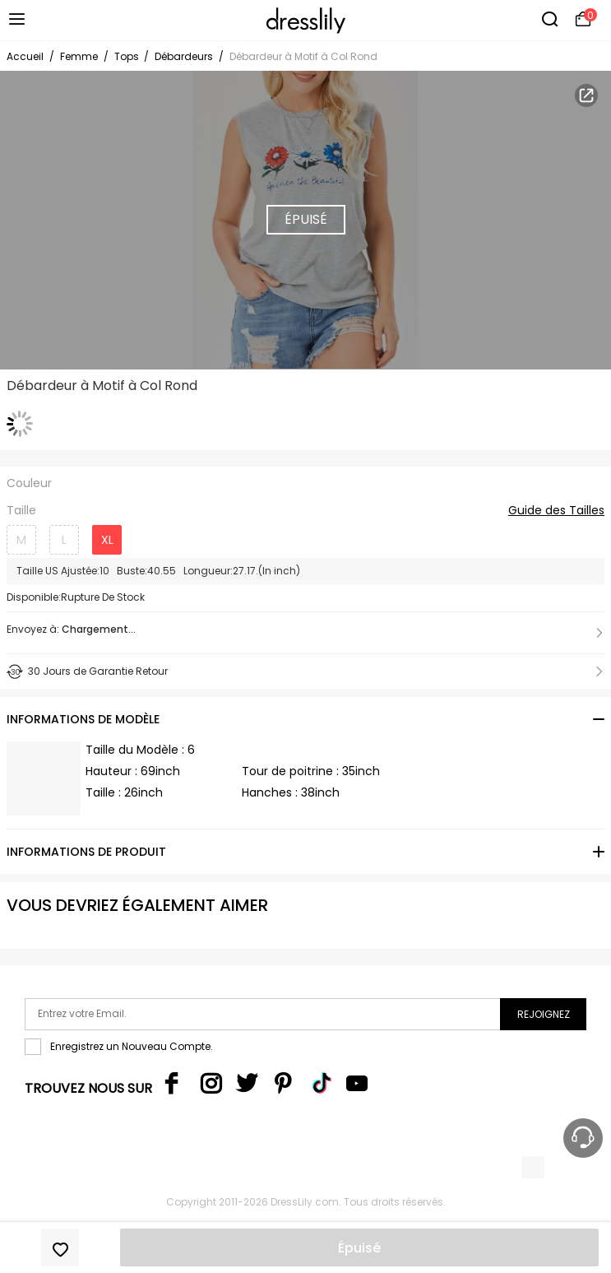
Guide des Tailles (556, 511)
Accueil (25, 56)
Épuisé (359, 1247)
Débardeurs (184, 56)
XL (107, 540)
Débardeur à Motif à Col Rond (303, 56)
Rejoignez (543, 1014)
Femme (79, 56)
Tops (127, 56)
